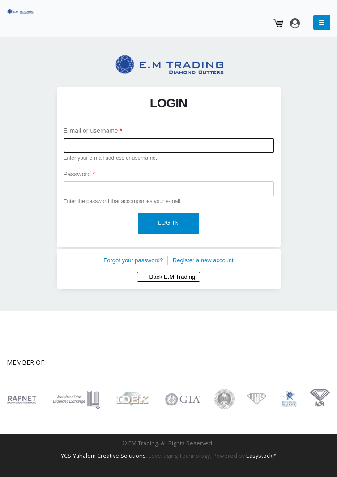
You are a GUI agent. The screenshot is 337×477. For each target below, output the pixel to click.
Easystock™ (261, 456)
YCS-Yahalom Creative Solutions (103, 456)
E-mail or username (93, 130)
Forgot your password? (133, 260)
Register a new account (203, 260)
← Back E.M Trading (168, 276)
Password (79, 174)
